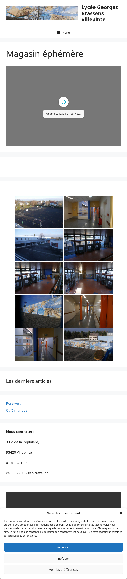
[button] (121, 513)
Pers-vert (13, 403)
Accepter (63, 547)
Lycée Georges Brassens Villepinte (99, 13)
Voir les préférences (63, 569)
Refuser (63, 558)
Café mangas (16, 410)
